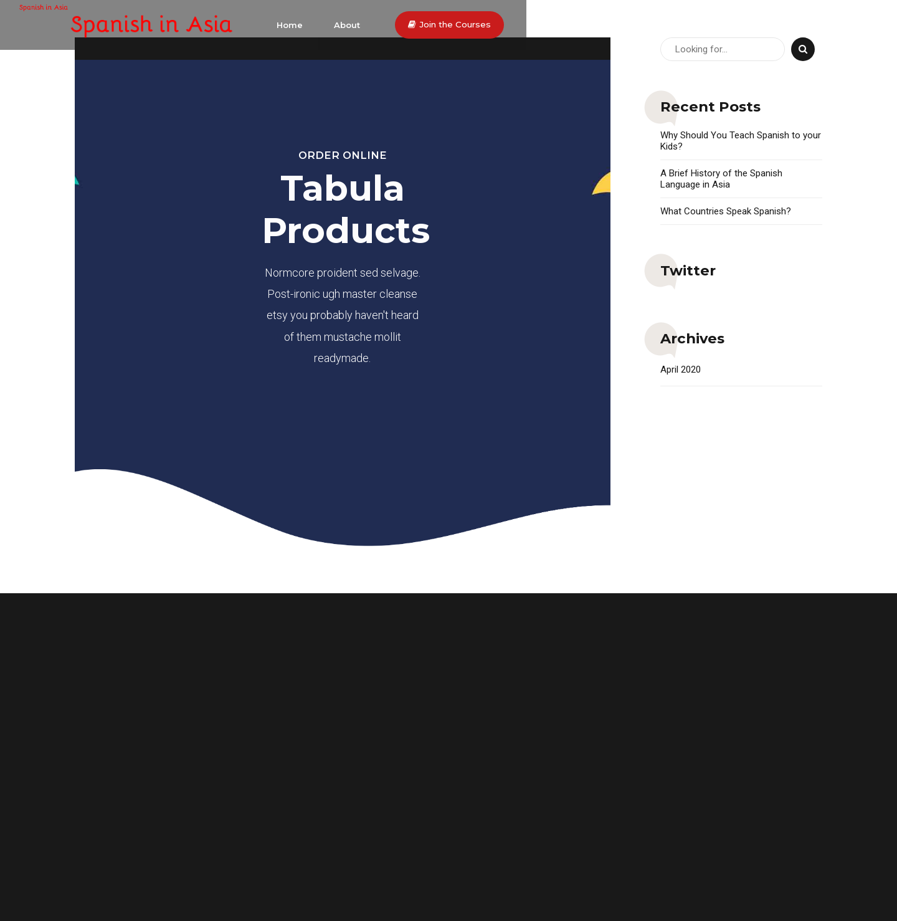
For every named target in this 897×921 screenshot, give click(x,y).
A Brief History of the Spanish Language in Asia (721, 179)
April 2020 (680, 369)
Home (605, 25)
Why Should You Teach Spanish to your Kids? (740, 141)
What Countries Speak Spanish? (725, 211)
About (662, 25)
